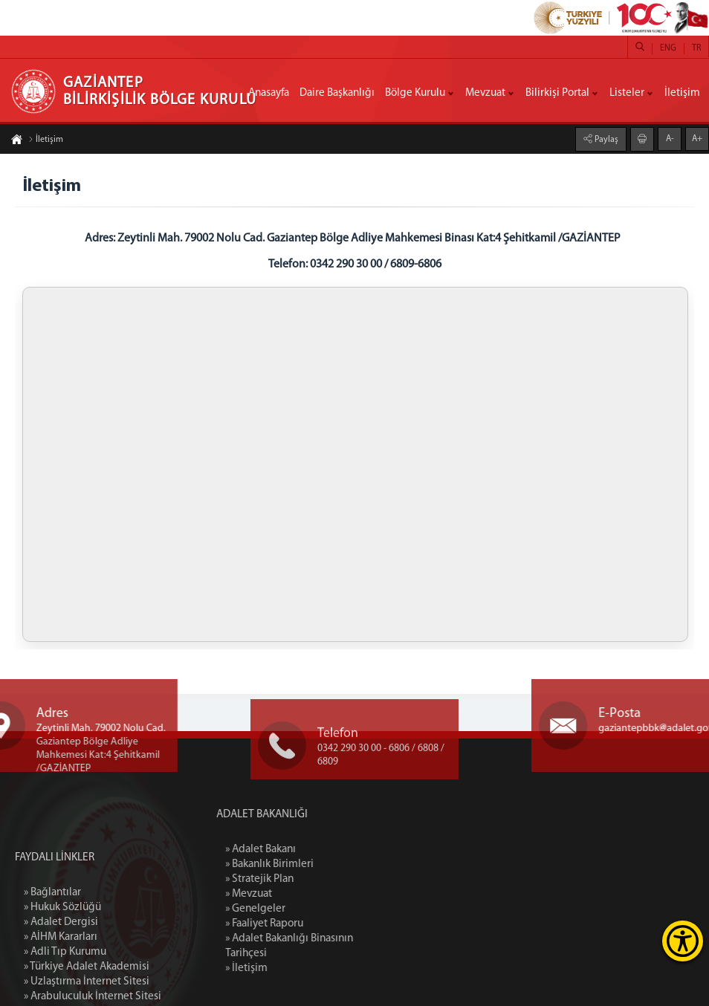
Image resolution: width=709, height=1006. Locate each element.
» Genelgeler (295, 909)
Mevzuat (485, 93)
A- (670, 138)
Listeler (626, 93)
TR (696, 48)
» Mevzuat (288, 894)
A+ (697, 138)
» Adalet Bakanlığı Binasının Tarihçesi (329, 946)
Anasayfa (268, 93)
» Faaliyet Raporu (304, 923)
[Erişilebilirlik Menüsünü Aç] (682, 941)
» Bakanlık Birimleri (309, 864)
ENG (668, 48)
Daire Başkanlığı (337, 93)
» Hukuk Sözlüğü (62, 961)
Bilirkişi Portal (557, 93)
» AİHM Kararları (60, 991)
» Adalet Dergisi (61, 976)
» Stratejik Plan (299, 879)
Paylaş (605, 139)
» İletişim (286, 968)
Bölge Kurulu (415, 93)
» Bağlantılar (52, 947)
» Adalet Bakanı (300, 849)
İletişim (682, 93)
